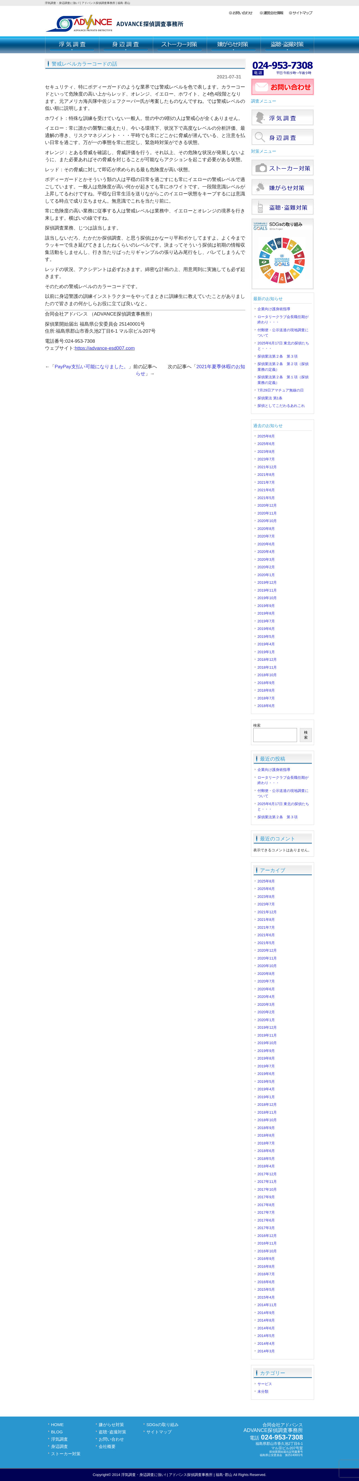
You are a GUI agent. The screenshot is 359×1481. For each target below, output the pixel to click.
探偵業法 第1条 (269, 398)
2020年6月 (266, 544)
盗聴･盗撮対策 (287, 44)
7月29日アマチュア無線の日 (280, 390)
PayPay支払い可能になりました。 (91, 366)
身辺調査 (126, 44)
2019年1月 (266, 652)
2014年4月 (266, 1343)
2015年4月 (266, 1297)
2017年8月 (266, 1205)
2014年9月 (266, 1313)
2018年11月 (267, 667)
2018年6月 (266, 706)
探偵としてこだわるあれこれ (281, 406)
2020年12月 (267, 505)
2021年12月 (267, 467)
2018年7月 (266, 698)
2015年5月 (266, 1289)
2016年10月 (267, 1251)
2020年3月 (266, 559)
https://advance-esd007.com (105, 348)
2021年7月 (266, 482)
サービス (264, 1384)
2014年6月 (266, 1328)
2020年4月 (266, 552)
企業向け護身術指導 (273, 309)
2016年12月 (267, 1236)
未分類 (262, 1391)
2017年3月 (266, 1228)
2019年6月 (266, 629)
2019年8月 (266, 613)
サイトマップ (301, 13)
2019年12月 (267, 582)
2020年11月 (267, 513)
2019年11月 (267, 590)
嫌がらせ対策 (233, 44)
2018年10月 (267, 675)
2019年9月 (266, 606)
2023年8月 (266, 451)
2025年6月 (266, 444)
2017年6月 (266, 1220)
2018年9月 (266, 683)
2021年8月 (266, 474)
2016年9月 (266, 1259)
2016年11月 (267, 1243)
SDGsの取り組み (162, 1424)
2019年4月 (266, 644)
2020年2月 (266, 567)
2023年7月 (266, 459)
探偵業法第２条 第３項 (277, 356)
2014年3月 (266, 1351)
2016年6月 (266, 1282)
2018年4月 (266, 1166)
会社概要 (274, 13)
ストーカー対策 (179, 44)
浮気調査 (72, 44)
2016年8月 (266, 1266)
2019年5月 (266, 636)
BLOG (57, 1431)
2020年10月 (267, 521)
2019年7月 (266, 621)
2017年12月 (267, 1174)
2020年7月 (266, 536)
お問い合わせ (244, 13)
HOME (57, 1424)
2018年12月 (267, 659)
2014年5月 (266, 1336)
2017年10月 (267, 1189)
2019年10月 (267, 598)
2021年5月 (266, 498)
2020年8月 (266, 529)
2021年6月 (266, 490)
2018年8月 (266, 690)
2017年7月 (266, 1212)
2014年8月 (266, 1320)
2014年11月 (267, 1305)
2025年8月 (266, 436)
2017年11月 (267, 1181)
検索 (257, 725)
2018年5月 (266, 1158)
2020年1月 (266, 575)
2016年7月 (266, 1274)
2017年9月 (266, 1197)
